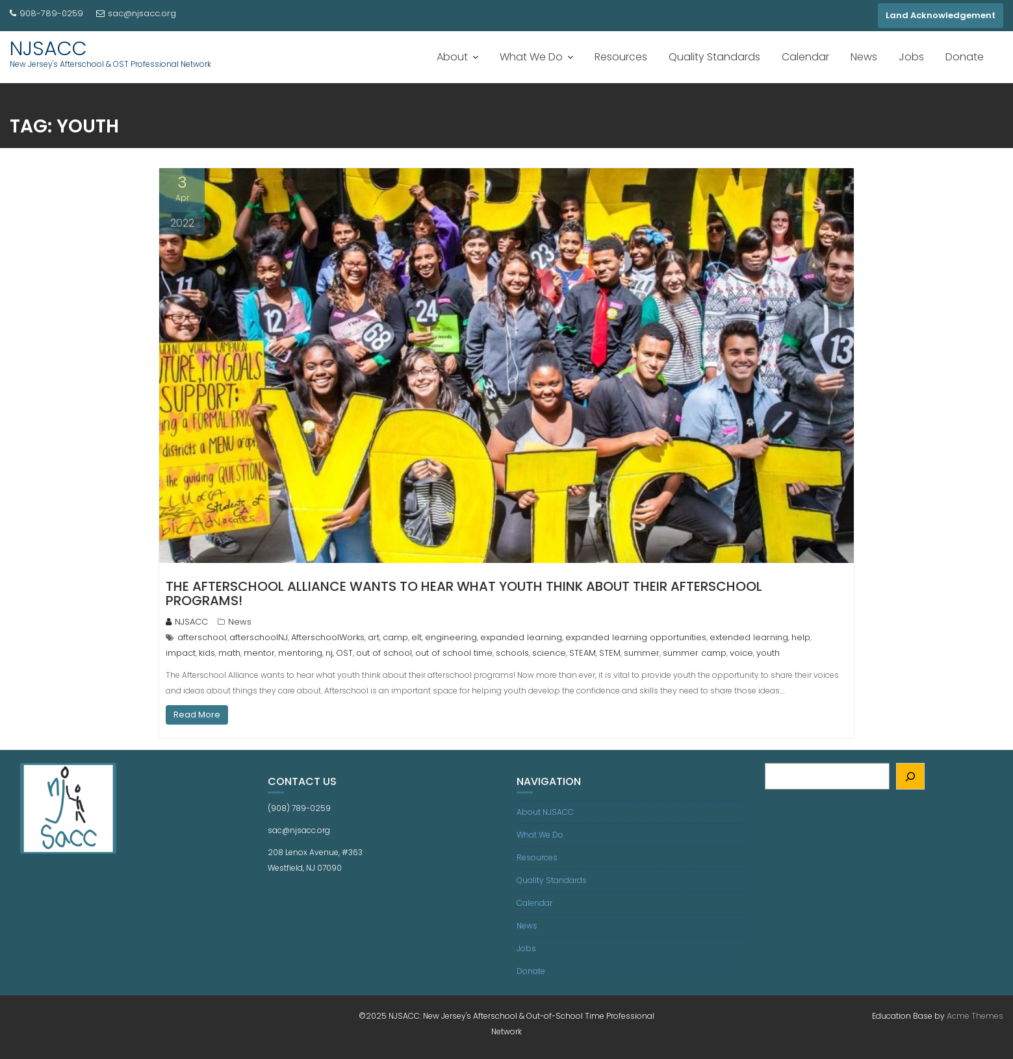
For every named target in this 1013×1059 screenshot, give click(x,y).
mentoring (300, 653)
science (549, 653)
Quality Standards (714, 56)
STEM (610, 653)
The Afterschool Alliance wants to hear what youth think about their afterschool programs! (464, 593)
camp (395, 637)
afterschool (201, 637)
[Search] (910, 776)
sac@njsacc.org (136, 13)
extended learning (749, 637)
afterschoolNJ (258, 637)
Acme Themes (975, 1015)
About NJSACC (545, 811)
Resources (621, 56)
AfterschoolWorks (328, 637)
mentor (259, 653)
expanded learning (521, 637)
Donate (964, 56)
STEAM (582, 653)
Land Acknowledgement (940, 15)
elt (416, 637)
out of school (384, 653)
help (800, 637)
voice (741, 653)
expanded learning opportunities (635, 637)
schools (512, 653)
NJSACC (48, 48)
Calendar (805, 56)
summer (642, 653)
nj (329, 653)
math (229, 653)
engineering (451, 637)
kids (207, 653)
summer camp (694, 653)
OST (344, 653)
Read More (196, 714)
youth (768, 653)
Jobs (911, 56)
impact (181, 653)
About (452, 56)
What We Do (531, 56)
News (864, 56)
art (373, 637)
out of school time (454, 653)
